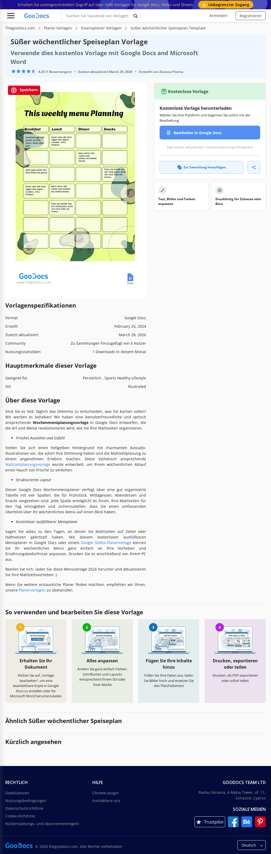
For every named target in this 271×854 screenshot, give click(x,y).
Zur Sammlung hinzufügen (201, 167)
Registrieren (250, 15)
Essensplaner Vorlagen (102, 27)
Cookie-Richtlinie (20, 815)
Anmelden (218, 15)
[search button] (135, 15)
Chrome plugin (105, 792)
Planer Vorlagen (58, 27)
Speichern (24, 90)
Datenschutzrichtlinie (24, 808)
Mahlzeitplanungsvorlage (27, 464)
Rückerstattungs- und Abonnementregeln (42, 823)
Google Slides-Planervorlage (106, 542)
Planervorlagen (32, 590)
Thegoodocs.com (20, 27)
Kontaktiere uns (106, 800)
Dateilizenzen (17, 792)
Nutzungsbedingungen (25, 800)
